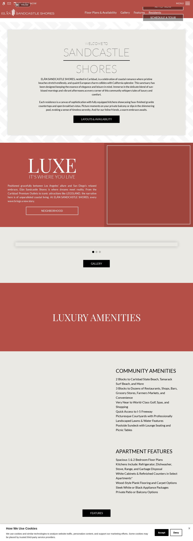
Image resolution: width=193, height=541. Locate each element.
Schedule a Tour (163, 17)
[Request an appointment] (15, 3)
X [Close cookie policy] (189, 528)
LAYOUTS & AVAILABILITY (96, 119)
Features (139, 12)
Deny (176, 532)
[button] (93, 252)
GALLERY (96, 263)
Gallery (125, 12)
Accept (161, 532)
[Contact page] (9, 3)
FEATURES (96, 513)
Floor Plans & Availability (101, 12)
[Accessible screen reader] (3, 3)
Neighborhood (52, 210)
